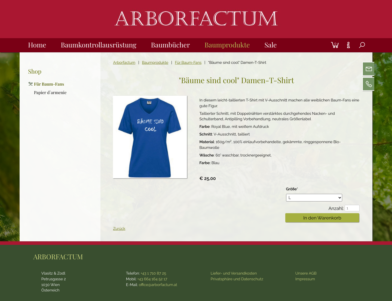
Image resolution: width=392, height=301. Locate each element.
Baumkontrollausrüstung (98, 44)
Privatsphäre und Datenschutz (237, 279)
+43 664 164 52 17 (152, 279)
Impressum (305, 279)
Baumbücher (170, 44)
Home (37, 44)
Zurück (119, 229)
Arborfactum (124, 63)
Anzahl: (336, 208)
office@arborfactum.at (158, 285)
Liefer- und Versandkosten (234, 273)
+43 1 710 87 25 (153, 273)
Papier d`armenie (50, 92)
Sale (270, 44)
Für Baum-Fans (188, 63)
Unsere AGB (306, 273)
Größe (295, 188)
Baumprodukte (227, 44)
